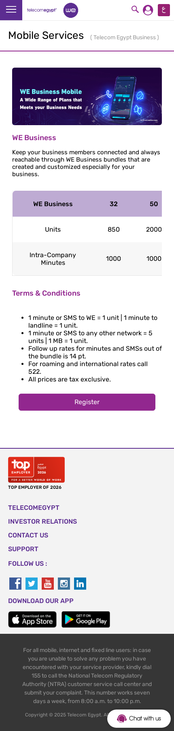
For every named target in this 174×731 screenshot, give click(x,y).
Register (87, 402)
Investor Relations (42, 521)
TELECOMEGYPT (33, 507)
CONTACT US (28, 535)
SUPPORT (23, 549)
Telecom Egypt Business (125, 37)
